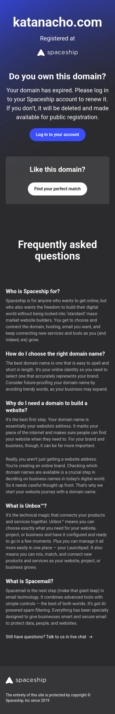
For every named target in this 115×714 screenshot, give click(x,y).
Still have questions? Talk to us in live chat (49, 636)
